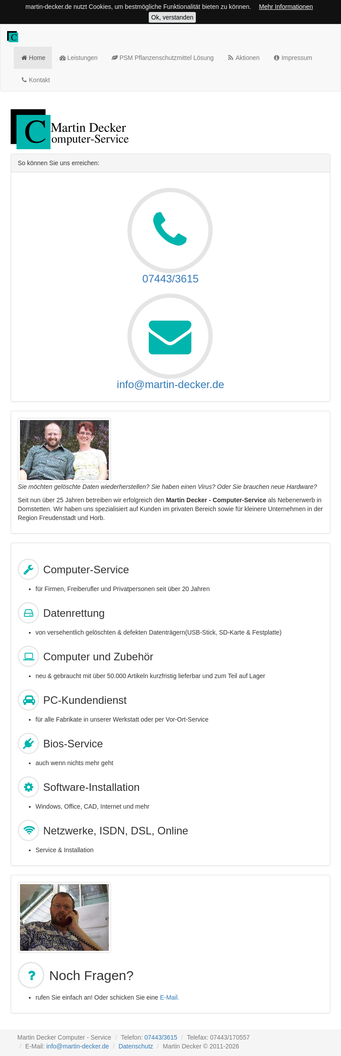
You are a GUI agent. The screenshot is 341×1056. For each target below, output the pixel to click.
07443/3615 (171, 279)
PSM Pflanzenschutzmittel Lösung (162, 57)
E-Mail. (169, 997)
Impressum (292, 57)
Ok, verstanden (172, 17)
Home (32, 57)
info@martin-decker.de (170, 384)
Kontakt (35, 79)
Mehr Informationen (286, 6)
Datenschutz (136, 1046)
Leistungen (78, 57)
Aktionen (243, 57)
